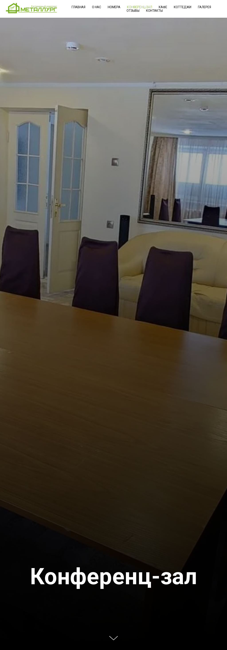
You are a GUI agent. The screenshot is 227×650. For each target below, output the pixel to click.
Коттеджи (182, 7)
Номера (114, 7)
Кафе (163, 7)
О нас (96, 7)
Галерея (204, 7)
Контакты (154, 10)
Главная (78, 7)
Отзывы (133, 10)
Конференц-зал (139, 7)
